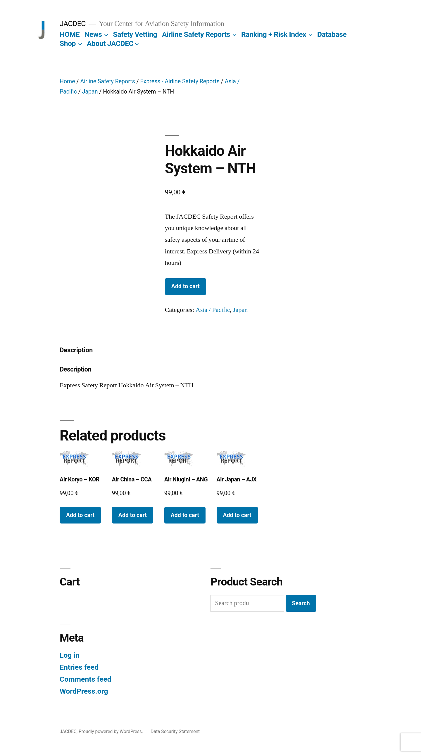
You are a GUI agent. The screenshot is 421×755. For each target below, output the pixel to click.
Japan (90, 91)
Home (67, 81)
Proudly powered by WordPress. (111, 731)
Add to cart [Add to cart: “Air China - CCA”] (132, 515)
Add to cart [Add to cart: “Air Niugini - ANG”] (185, 515)
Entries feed (79, 667)
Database (331, 34)
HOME (70, 34)
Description (76, 350)
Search (301, 603)
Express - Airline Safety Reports (180, 81)
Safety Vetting (135, 34)
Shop (68, 43)
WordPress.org (84, 691)
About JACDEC (110, 43)
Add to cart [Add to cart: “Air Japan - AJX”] (237, 515)
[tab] (76, 350)
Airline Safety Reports (196, 34)
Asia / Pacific (213, 310)
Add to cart (185, 286)
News (93, 34)
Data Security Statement (175, 731)
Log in (70, 655)
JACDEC (73, 23)
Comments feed (85, 679)
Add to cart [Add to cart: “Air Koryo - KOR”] (80, 515)
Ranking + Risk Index (273, 34)
